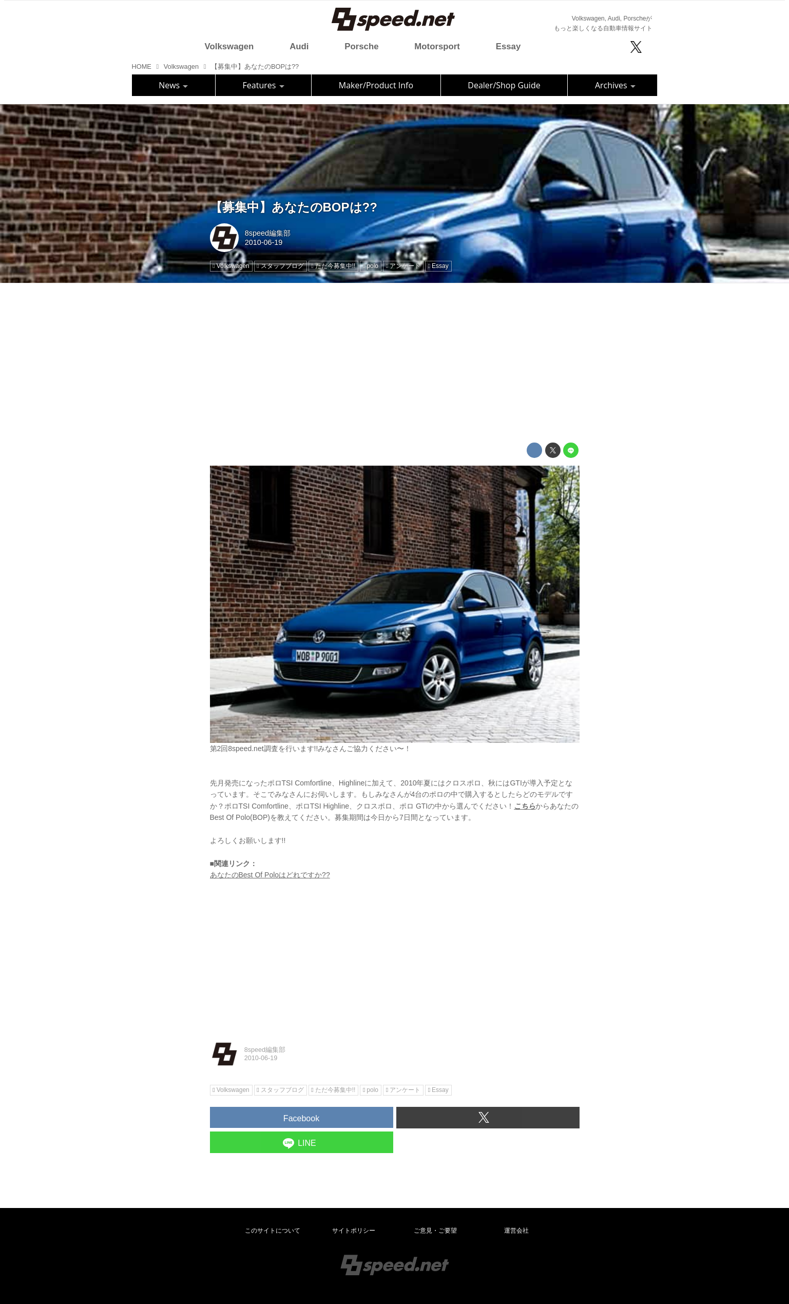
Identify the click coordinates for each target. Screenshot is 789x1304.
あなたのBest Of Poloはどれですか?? (270, 875)
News (173, 85)
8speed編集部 (268, 233)
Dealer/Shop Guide (504, 85)
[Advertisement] (395, 363)
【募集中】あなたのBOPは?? (293, 207)
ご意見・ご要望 (435, 1230)
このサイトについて (272, 1230)
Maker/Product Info (376, 85)
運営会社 (516, 1230)
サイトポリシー (353, 1230)
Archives (615, 85)
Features (263, 85)
